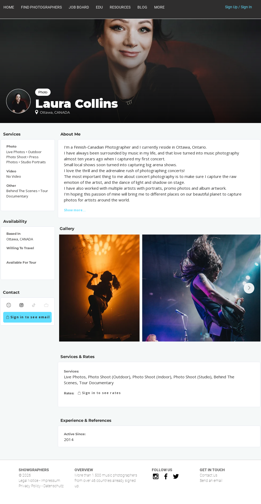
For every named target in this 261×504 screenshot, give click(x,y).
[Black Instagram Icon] (156, 476)
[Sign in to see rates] (99, 393)
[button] (120, 7)
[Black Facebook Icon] (166, 476)
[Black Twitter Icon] (176, 476)
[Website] (8, 305)
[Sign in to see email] (27, 317)
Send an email (211, 480)
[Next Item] (249, 288)
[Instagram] (21, 305)
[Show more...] (84, 210)
